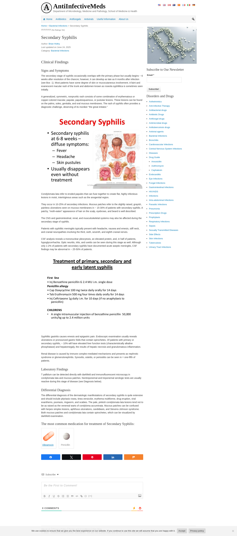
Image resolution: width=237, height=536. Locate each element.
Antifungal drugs (156, 118)
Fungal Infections (157, 183)
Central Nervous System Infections (165, 148)
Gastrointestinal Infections (161, 187)
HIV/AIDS (153, 191)
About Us (123, 19)
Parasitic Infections (158, 204)
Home (49, 19)
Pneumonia (154, 208)
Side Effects (154, 234)
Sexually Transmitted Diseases (163, 230)
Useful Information (106, 19)
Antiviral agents (156, 131)
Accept (182, 531)
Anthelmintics (155, 101)
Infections (153, 196)
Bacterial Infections (60, 50)
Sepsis (152, 226)
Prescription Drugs (158, 213)
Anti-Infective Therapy (159, 106)
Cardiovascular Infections (161, 144)
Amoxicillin (156, 161)
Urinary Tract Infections (160, 247)
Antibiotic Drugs (156, 114)
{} (86, 496)
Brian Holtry (54, 44)
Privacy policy (197, 531)
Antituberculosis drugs (159, 127)
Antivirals (88, 19)
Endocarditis (155, 174)
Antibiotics (61, 19)
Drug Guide (154, 157)
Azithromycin (157, 166)
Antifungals (75, 19)
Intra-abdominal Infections (161, 200)
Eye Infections (155, 178)
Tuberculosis (155, 243)
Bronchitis (153, 140)
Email (150, 75)
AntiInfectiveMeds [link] (79, 6)
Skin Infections (156, 238)
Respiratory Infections (159, 221)
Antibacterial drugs (158, 110)
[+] (90, 496)
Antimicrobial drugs (158, 123)
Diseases (153, 153)
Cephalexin (156, 170)
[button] (193, 19)
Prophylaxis (154, 217)
